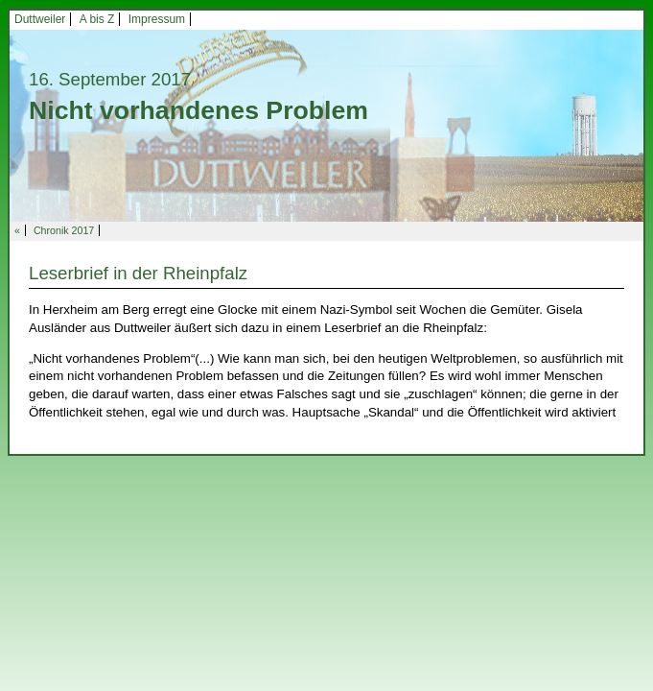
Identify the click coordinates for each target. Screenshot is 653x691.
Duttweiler (39, 19)
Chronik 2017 (64, 230)
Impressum (156, 19)
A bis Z (97, 19)
